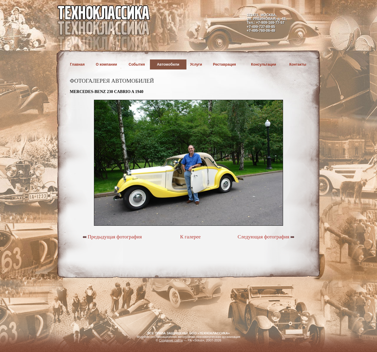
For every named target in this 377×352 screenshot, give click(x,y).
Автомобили (168, 64)
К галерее (190, 237)
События (137, 64)
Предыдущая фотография (112, 237)
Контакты (297, 64)
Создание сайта (171, 340)
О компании (106, 64)
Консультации (263, 64)
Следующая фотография (266, 237)
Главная (77, 64)
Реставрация (224, 64)
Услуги (196, 64)
